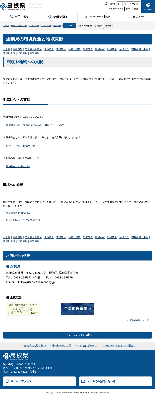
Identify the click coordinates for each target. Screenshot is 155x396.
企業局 (108, 26)
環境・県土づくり (19, 26)
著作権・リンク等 (61, 345)
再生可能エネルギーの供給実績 (23, 219)
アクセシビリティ (87, 345)
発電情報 (34, 53)
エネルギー (34, 26)
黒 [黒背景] (125, 4)
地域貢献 (100, 49)
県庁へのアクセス (21, 381)
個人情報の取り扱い (35, 345)
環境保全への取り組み (18, 212)
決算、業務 (74, 49)
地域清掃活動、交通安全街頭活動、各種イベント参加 (35, 125)
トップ (6, 26)
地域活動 (112, 49)
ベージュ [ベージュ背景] (134, 4)
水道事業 (49, 49)
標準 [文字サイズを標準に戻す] (136, 9)
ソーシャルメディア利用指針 (119, 345)
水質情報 (22, 53)
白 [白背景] (119, 4)
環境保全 (88, 49)
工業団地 (61, 49)
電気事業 (57, 26)
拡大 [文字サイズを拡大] (128, 9)
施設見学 (124, 49)
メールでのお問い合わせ (101, 381)
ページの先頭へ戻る (80, 335)
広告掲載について (139, 320)
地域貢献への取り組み (18, 166)
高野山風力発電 (139, 49)
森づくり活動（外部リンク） (22, 145)
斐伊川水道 (9, 53)
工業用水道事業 (33, 49)
